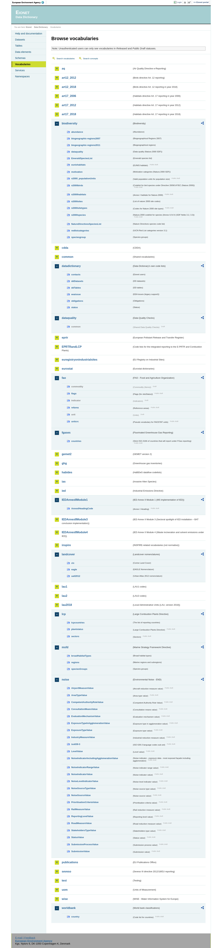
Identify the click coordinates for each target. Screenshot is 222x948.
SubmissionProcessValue (84, 844)
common (67, 256)
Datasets (20, 39)
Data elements (23, 52)
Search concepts (90, 58)
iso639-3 (75, 744)
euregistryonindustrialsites (79, 359)
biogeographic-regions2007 (85, 138)
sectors (75, 636)
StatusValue (77, 837)
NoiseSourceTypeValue (83, 788)
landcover (68, 554)
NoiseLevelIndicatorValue (84, 781)
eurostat (67, 368)
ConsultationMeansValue (84, 709)
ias (64, 481)
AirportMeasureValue (82, 688)
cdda (65, 247)
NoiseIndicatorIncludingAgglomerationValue (94, 758)
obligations (77, 301)
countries (76, 441)
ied (64, 490)
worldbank (69, 907)
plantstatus (77, 629)
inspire (66, 545)
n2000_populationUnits (83, 178)
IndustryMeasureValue (83, 737)
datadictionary (71, 266)
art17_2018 (69, 114)
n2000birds (77, 185)
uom (65, 889)
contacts (75, 274)
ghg (64, 463)
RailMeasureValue (80, 809)
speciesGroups (79, 669)
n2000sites (77, 201)
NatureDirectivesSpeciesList (86, 224)
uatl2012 (75, 576)
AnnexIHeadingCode (82, 508)
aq (63, 68)
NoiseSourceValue (81, 795)
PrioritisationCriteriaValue (85, 802)
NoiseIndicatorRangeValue (85, 767)
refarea (75, 407)
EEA (29, 2)
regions (75, 662)
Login (179, 2)
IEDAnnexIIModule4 (75, 532)
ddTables (76, 287)
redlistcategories (80, 230)
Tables (18, 45)
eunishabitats (78, 164)
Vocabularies (23, 64)
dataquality (77, 151)
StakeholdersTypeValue (83, 830)
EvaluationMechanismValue (85, 716)
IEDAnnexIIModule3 (75, 519)
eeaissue (76, 294)
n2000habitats (78, 194)
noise (65, 679)
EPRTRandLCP (72, 346)
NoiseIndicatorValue (81, 774)
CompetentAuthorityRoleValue (87, 702)
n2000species (78, 215)
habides (67, 472)
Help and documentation (28, 33)
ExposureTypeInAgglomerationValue (90, 723)
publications (70, 862)
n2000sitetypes (79, 208)
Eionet (29, 27)
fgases (66, 432)
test (64, 880)
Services (20, 70)
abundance (77, 132)
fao (64, 377)
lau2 (64, 595)
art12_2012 (69, 77)
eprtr (65, 337)
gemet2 (66, 454)
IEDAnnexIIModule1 (75, 499)
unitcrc (75, 421)
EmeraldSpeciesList (81, 158)
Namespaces (22, 76)
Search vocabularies (66, 58)
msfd (65, 647)
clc (72, 563)
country (75, 916)
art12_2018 (69, 86)
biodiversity (69, 123)
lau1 (64, 586)
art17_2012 (69, 105)
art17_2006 (69, 95)
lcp (64, 614)
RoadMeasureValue (81, 823)
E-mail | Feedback (25, 937)
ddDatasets (77, 281)
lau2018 (67, 604)
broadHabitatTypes (81, 655)
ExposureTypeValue (81, 730)
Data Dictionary (41, 27)
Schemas (20, 58)
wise (65, 898)
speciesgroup (78, 237)
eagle (74, 569)
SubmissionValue (80, 851)
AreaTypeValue (79, 695)
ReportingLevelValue (82, 816)
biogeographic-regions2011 (85, 145)
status (74, 307)
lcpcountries (77, 622)
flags (73, 393)
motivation (77, 172)
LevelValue (77, 751)
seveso (66, 871)
